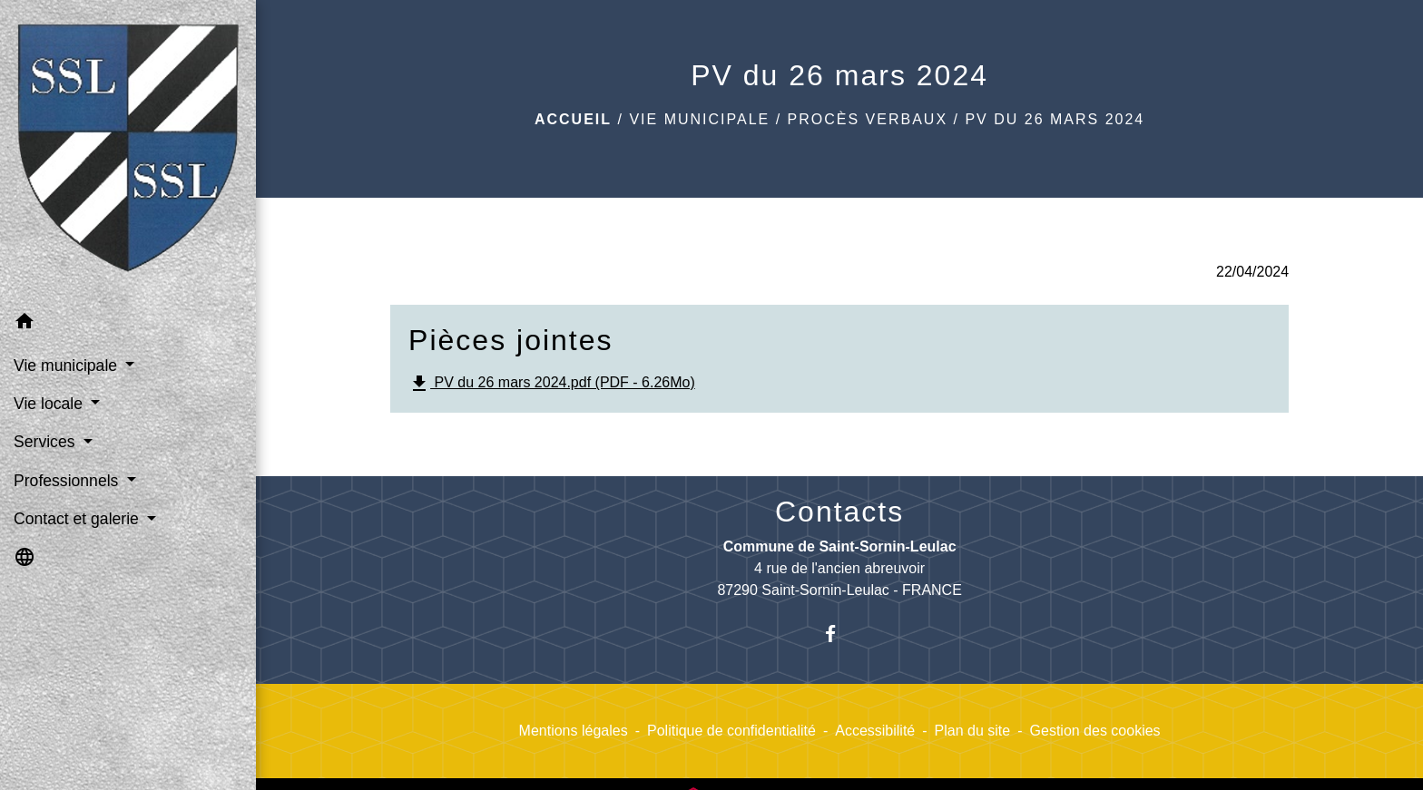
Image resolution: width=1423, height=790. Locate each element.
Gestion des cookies (1095, 730)
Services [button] (46, 442)
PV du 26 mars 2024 (1054, 119)
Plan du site (973, 730)
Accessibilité (875, 730)
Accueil (573, 119)
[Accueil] (128, 151)
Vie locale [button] (50, 404)
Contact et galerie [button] (78, 519)
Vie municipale (699, 119)
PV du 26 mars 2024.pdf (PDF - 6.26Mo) (551, 384)
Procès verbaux (867, 119)
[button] (128, 324)
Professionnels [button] (68, 481)
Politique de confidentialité (731, 730)
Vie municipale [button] (68, 365)
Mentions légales (573, 730)
